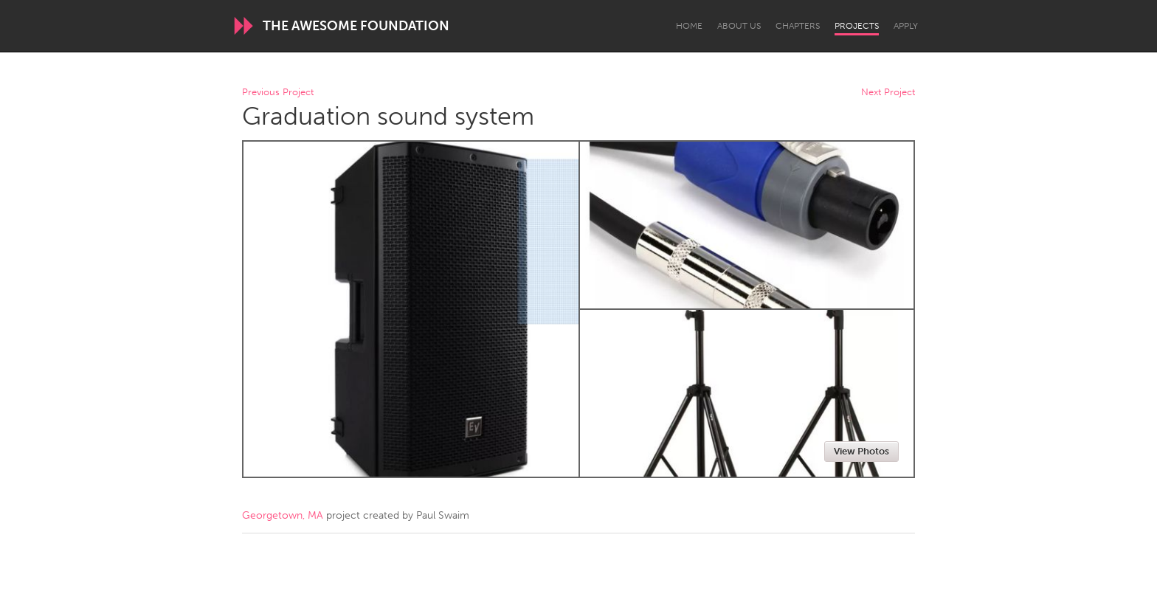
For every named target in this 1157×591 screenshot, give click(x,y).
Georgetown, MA (282, 515)
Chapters (798, 26)
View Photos (861, 451)
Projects (857, 26)
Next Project (888, 92)
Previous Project (278, 92)
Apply (906, 26)
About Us (739, 26)
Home (689, 26)
